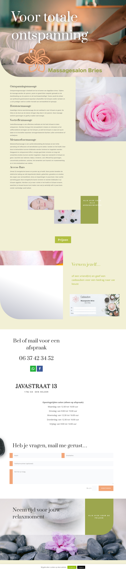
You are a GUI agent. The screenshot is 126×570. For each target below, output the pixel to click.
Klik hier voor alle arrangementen (92, 203)
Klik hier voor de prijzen (99, 517)
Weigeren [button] (81, 567)
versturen (106, 488)
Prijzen (63, 240)
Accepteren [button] (72, 567)
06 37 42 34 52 (36, 358)
